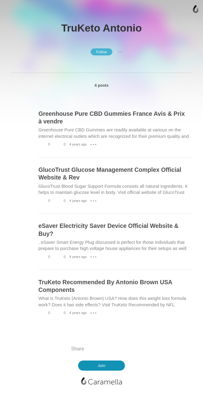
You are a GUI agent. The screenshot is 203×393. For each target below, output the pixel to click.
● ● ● (120, 52)
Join (101, 365)
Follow (101, 52)
